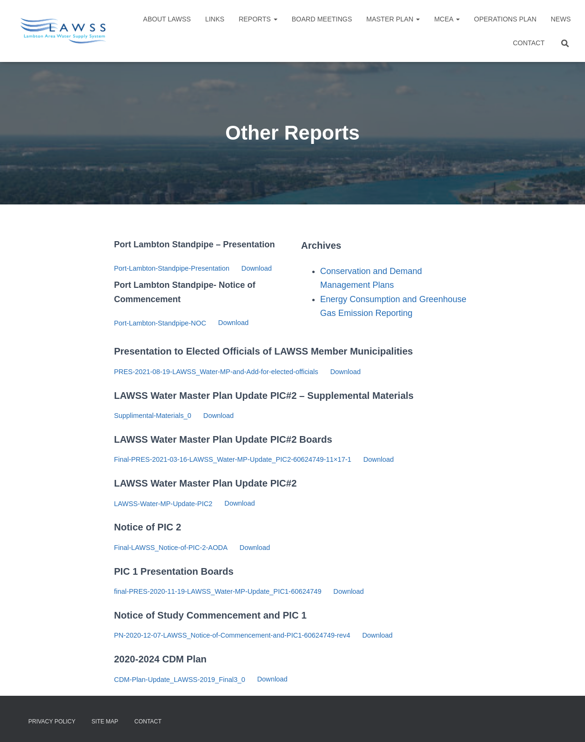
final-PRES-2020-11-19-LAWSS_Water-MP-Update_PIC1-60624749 (218, 591)
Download (256, 268)
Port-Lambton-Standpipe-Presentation (171, 268)
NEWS (561, 19)
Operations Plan (505, 19)
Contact (529, 43)
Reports (257, 19)
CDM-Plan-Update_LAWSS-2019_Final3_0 (179, 679)
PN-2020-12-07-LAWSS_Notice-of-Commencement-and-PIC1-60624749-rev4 (232, 635)
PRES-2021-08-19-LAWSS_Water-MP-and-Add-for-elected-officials (216, 372)
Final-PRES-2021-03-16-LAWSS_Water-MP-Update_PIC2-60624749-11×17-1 (232, 459)
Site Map (104, 721)
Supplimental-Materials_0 (152, 415)
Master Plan (393, 19)
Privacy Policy (52, 721)
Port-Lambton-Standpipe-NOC (160, 323)
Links (214, 19)
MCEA (447, 19)
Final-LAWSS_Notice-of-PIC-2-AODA (171, 547)
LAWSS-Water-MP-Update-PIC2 (163, 504)
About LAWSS (167, 19)
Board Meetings (322, 19)
